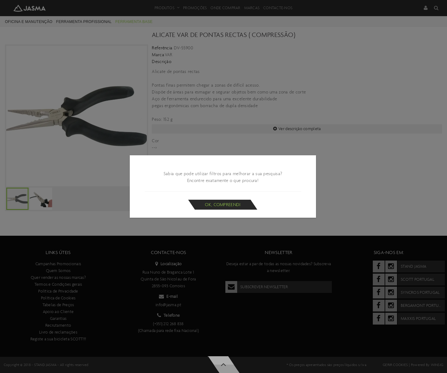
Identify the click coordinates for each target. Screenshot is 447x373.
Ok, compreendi (223, 204)
